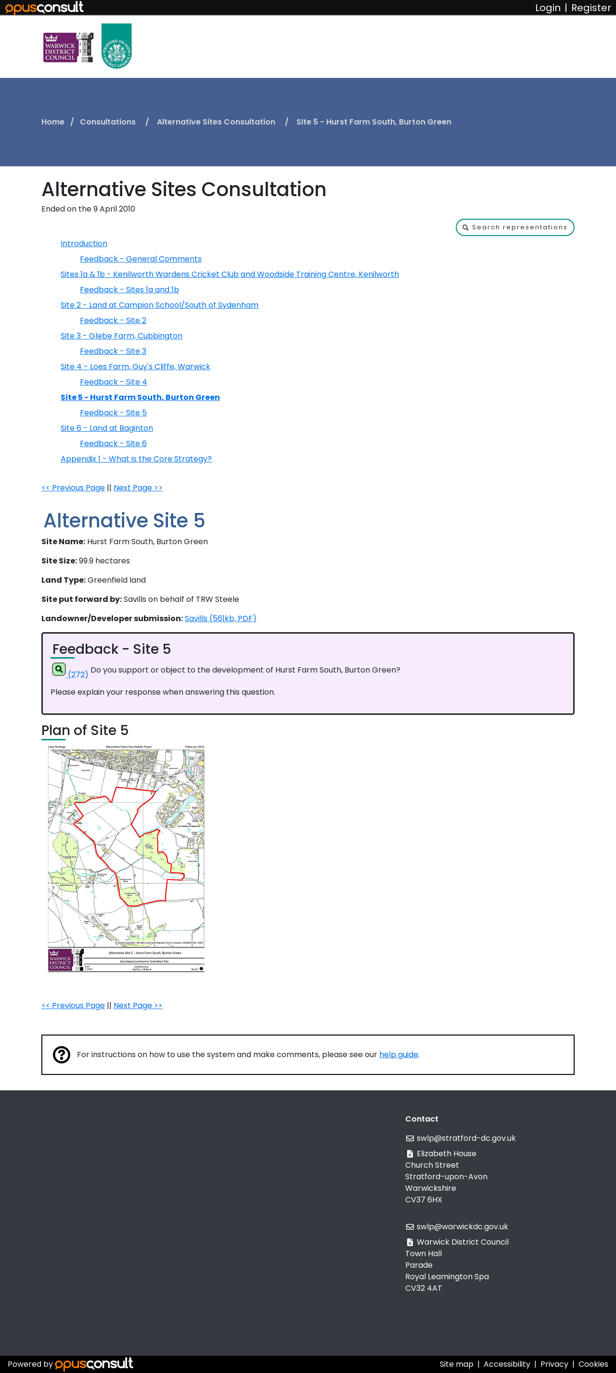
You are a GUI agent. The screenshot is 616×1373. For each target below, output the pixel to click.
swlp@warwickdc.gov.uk (462, 1226)
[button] (515, 227)
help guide (398, 1054)
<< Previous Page (73, 487)
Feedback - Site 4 (113, 381)
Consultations (109, 121)
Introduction (84, 243)
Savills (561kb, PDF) (221, 618)
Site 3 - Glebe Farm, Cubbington (121, 335)
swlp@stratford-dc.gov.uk (466, 1138)
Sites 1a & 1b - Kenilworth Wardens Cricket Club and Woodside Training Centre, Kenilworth (230, 274)
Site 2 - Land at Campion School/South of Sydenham (159, 305)
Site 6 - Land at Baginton (107, 428)
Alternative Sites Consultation (217, 121)
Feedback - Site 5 (113, 412)
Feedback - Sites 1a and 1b (129, 289)
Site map (457, 1364)
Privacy (554, 1364)
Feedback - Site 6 (113, 443)
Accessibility (507, 1364)
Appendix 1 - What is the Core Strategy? (136, 458)
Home (52, 121)
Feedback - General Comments (141, 258)
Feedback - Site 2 (113, 320)
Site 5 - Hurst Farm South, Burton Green (140, 397)
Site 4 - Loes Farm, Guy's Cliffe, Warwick (135, 366)
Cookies (593, 1364)
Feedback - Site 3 (113, 351)
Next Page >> (138, 487)
